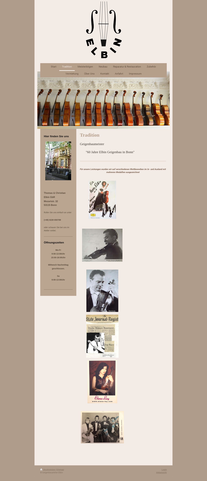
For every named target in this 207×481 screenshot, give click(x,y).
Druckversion (47, 469)
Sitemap (60, 469)
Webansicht (161, 472)
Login (164, 469)
